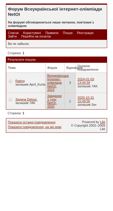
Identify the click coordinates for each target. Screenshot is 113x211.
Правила (51, 33)
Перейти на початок (36, 36)
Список (13, 33)
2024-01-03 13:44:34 (85, 80)
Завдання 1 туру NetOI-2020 (54, 101)
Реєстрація (85, 33)
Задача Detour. (26, 99)
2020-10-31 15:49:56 (85, 99)
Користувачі (32, 33)
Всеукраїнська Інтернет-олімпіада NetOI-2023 (58, 82)
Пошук (67, 33)
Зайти (12, 36)
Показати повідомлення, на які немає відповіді (42, 127)
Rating (20, 81)
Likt (102, 122)
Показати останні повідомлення (31, 122)
